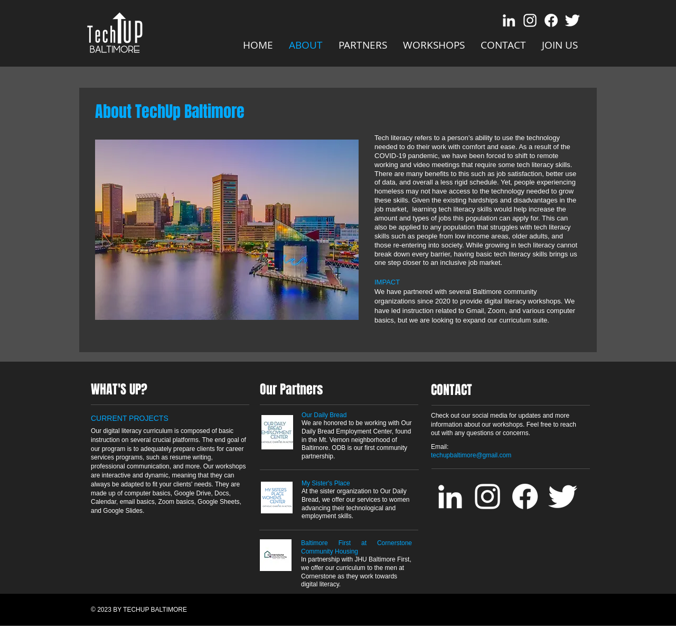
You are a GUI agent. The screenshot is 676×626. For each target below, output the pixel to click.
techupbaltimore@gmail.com (471, 455)
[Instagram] (530, 20)
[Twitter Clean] (572, 20)
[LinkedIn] (509, 20)
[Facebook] (551, 20)
